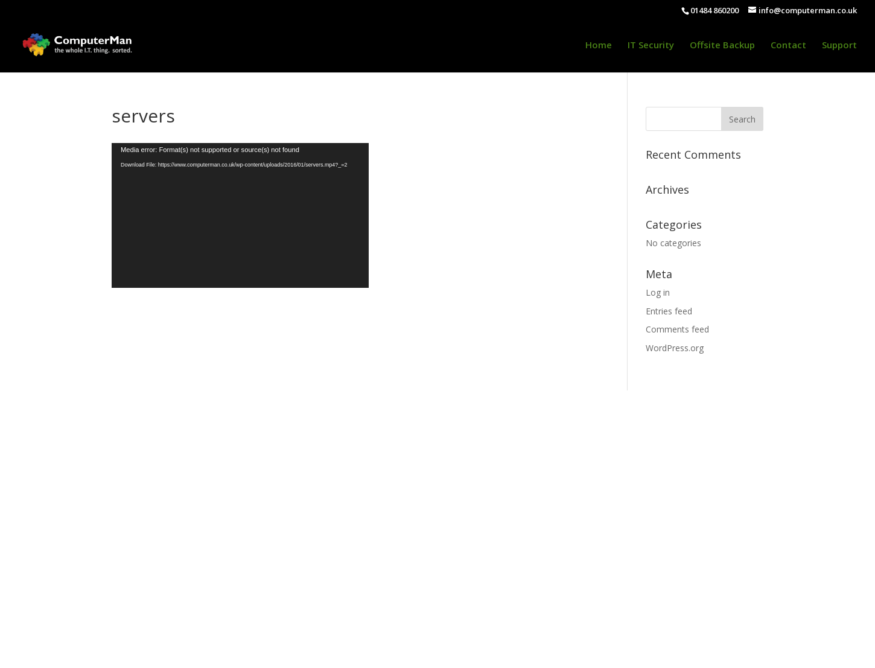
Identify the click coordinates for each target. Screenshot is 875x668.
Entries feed (669, 311)
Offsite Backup (722, 45)
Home (598, 45)
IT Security (651, 45)
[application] (240, 215)
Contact (788, 45)
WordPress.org (675, 348)
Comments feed (677, 329)
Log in (658, 292)
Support (839, 45)
